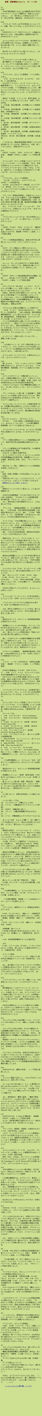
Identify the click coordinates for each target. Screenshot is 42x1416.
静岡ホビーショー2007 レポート (15, 483)
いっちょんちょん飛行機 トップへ (18, 1386)
